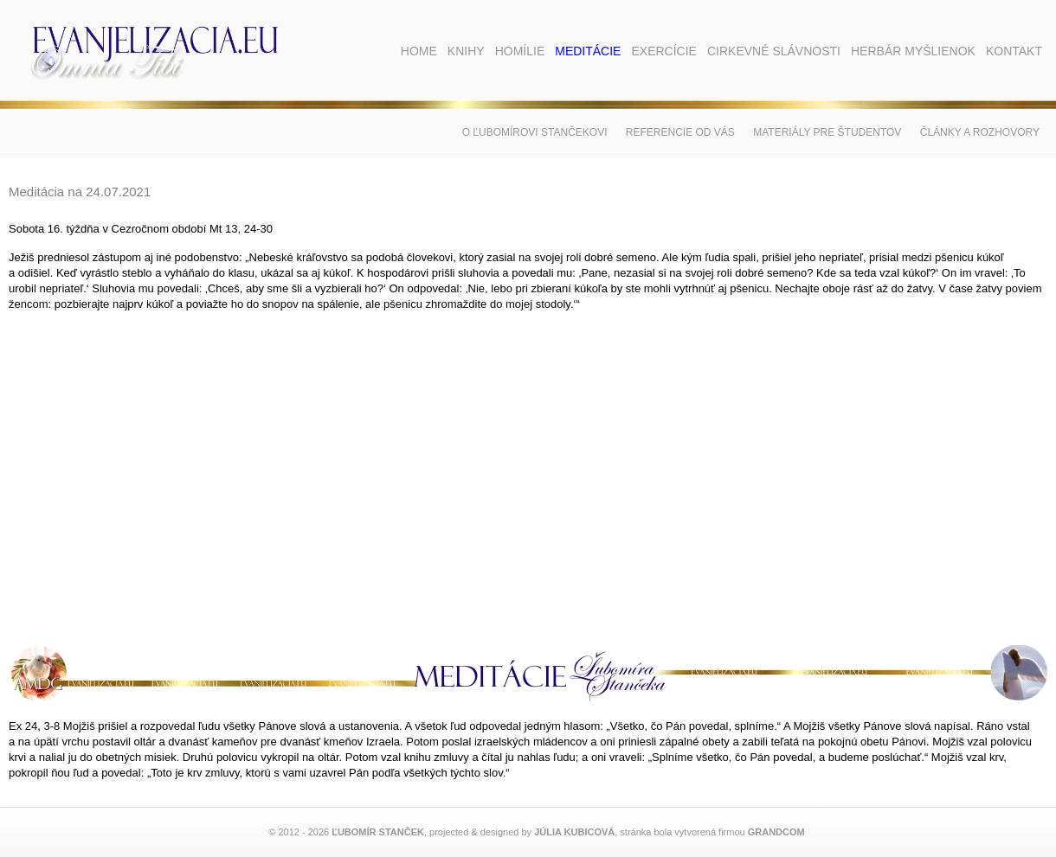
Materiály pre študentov (827, 132)
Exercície (663, 51)
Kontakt (1014, 51)
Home (419, 51)
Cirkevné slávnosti (773, 51)
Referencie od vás (680, 132)
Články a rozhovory (980, 132)
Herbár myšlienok (913, 51)
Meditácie (588, 51)
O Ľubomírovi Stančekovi (535, 132)
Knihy (466, 51)
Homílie (520, 51)
